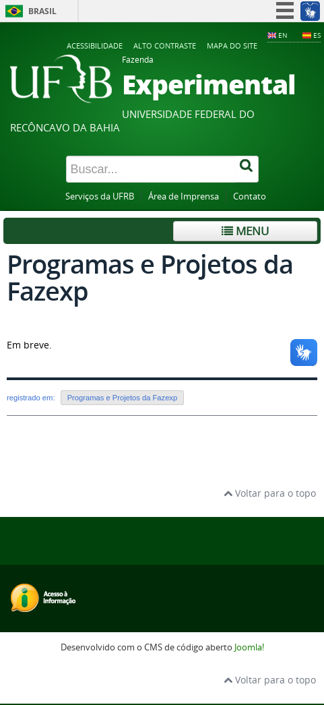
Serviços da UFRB (99, 196)
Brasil (42, 11)
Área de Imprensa (183, 196)
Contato (249, 196)
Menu (245, 231)
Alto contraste (164, 45)
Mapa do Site (232, 45)
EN (283, 35)
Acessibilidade (95, 45)
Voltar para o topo (270, 493)
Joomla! (249, 647)
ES (317, 35)
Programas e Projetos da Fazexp (122, 398)
